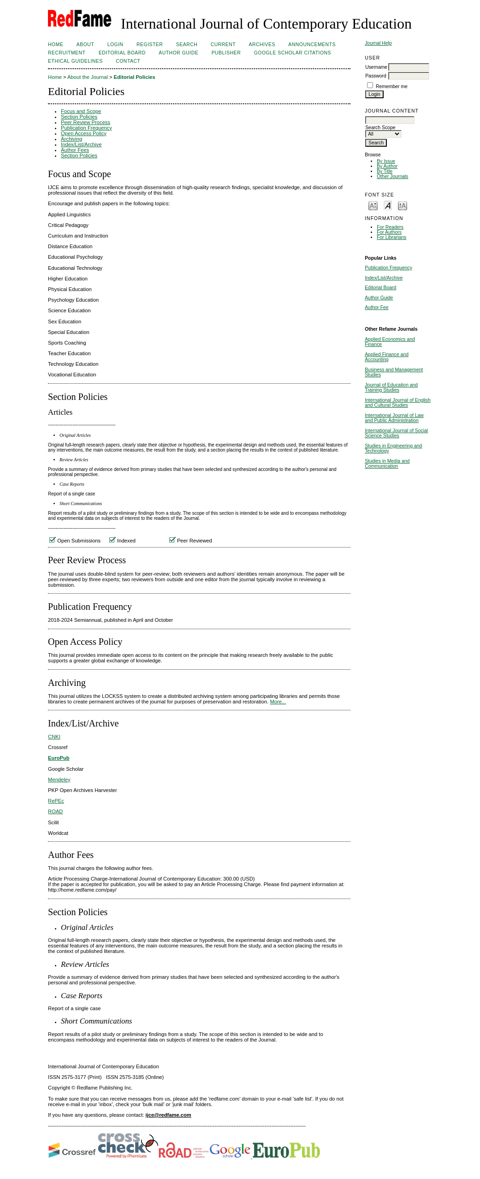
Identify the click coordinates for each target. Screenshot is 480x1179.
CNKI (54, 736)
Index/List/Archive (384, 277)
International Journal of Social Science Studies (396, 433)
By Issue (386, 161)
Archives (262, 44)
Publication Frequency (388, 267)
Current (223, 44)
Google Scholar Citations (292, 52)
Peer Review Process (85, 122)
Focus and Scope (81, 111)
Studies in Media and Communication (387, 463)
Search (186, 44)
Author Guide (379, 297)
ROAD (55, 811)
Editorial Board (380, 287)
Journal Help (378, 43)
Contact (128, 61)
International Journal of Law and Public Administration (394, 418)
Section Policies (79, 116)
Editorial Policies (134, 77)
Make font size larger (402, 205)
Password (375, 75)
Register (149, 44)
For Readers (390, 227)
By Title (384, 171)
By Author (387, 166)
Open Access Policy (84, 133)
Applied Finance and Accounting (387, 357)
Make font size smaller (373, 205)
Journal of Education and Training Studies (391, 387)
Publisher (226, 52)
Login (115, 44)
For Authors (389, 232)
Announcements (312, 44)
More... (278, 701)
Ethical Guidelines (75, 61)
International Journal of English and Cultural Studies (398, 403)
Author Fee (376, 307)
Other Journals (392, 176)
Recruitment (66, 52)
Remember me (392, 86)
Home (55, 44)
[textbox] (390, 120)
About (85, 44)
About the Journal (87, 77)
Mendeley (59, 779)
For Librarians (391, 237)
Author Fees (75, 150)
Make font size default (387, 205)
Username (376, 67)
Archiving (71, 139)
